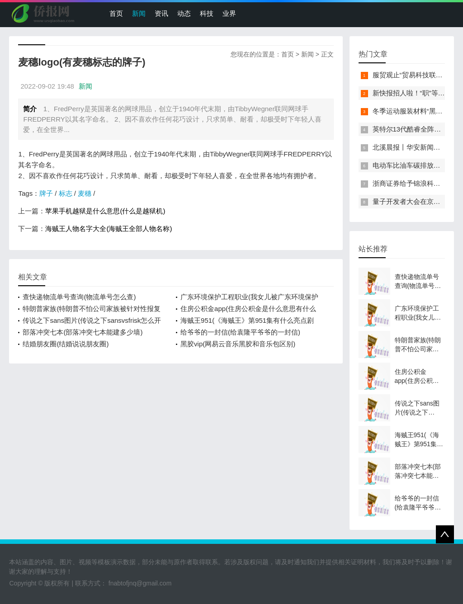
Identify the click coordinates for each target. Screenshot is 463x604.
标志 (65, 193)
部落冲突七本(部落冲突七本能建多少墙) (82, 332)
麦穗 (84, 193)
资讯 (161, 13)
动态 (184, 13)
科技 (206, 13)
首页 (116, 13)
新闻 (139, 13)
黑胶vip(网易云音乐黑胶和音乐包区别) (237, 344)
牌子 (46, 193)
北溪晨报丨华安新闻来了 (410, 147)
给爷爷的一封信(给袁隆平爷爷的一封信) (240, 332)
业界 (229, 13)
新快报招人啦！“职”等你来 (412, 93)
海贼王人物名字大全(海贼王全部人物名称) (108, 228)
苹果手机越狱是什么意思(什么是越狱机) (105, 211)
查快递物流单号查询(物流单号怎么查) (79, 297)
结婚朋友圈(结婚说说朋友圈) (66, 344)
